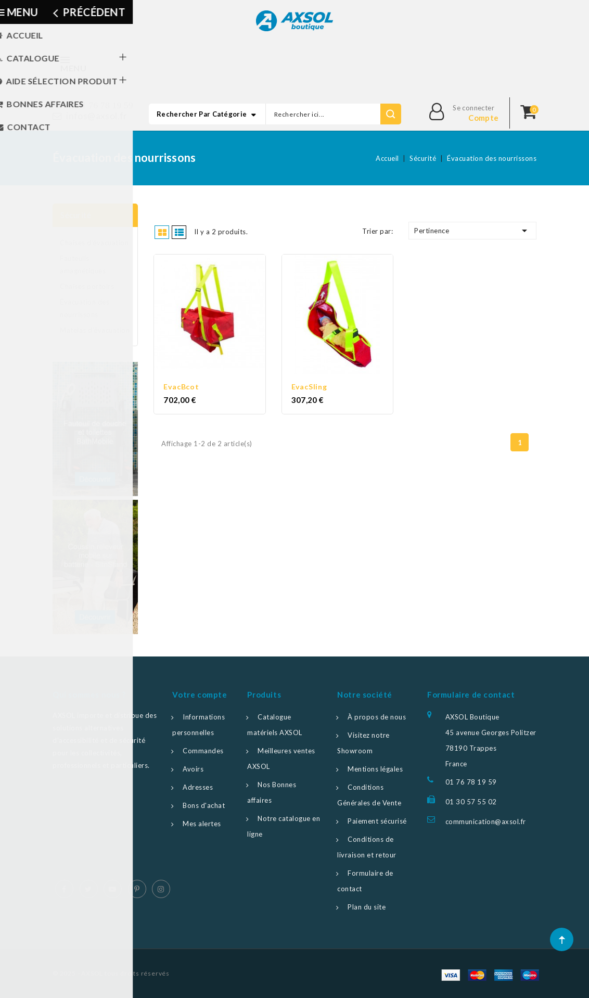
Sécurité (75, 215)
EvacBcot (181, 384)
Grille (162, 231)
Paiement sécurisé (377, 821)
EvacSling (309, 384)
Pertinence (472, 230)
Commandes (203, 751)
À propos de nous (377, 717)
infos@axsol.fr (96, 115)
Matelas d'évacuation (95, 330)
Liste (179, 231)
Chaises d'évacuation (94, 242)
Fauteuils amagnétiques (83, 264)
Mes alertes (202, 823)
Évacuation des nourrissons (84, 308)
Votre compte (199, 694)
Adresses (198, 787)
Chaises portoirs (87, 286)
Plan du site (367, 907)
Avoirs (193, 769)
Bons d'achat (204, 805)
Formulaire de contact (471, 694)
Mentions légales (375, 769)
